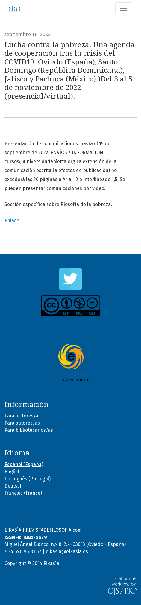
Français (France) (23, 493)
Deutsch (13, 486)
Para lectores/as (22, 416)
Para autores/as (22, 423)
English (12, 471)
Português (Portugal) (27, 479)
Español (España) (23, 464)
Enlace (11, 220)
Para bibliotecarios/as (28, 430)
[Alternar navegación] (123, 8)
